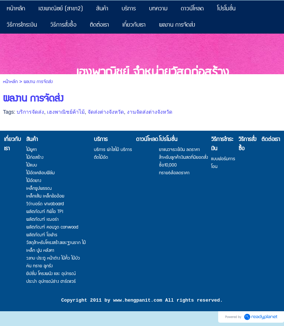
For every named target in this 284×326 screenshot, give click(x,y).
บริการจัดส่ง (30, 112)
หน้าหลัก (10, 82)
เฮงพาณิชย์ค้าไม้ (66, 112)
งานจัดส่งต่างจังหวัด (149, 112)
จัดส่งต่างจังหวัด (106, 112)
